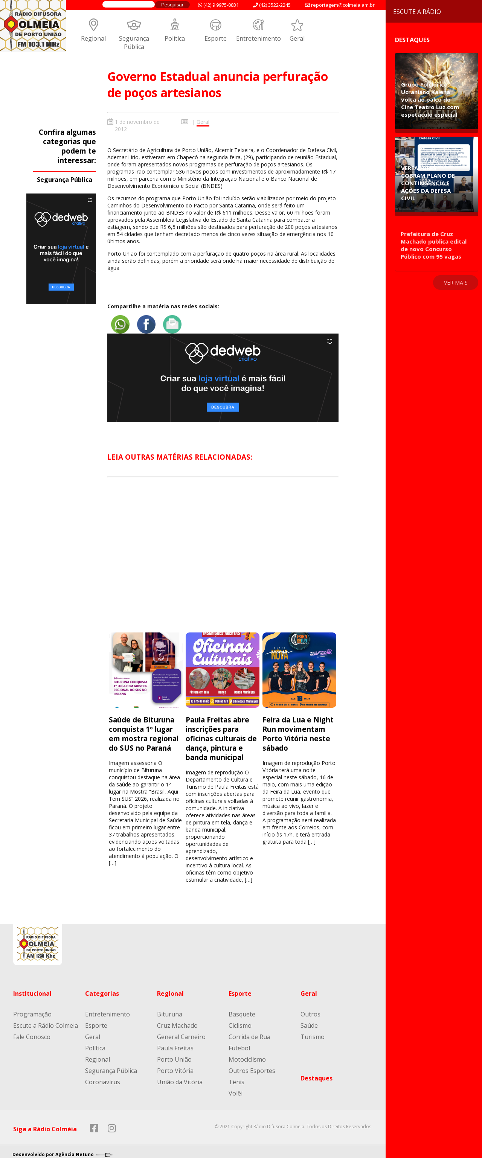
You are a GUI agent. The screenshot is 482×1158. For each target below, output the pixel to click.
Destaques (316, 1073)
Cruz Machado (177, 1020)
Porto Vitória (175, 1066)
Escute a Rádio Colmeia (45, 1020)
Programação (32, 1009)
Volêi (236, 1088)
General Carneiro (181, 1032)
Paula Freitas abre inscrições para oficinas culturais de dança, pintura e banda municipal (221, 733)
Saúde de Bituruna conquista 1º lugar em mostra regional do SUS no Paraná (143, 729)
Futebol (239, 1043)
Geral (297, 38)
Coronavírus (102, 1077)
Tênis (236, 1077)
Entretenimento (258, 38)
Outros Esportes (252, 1066)
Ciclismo (240, 1020)
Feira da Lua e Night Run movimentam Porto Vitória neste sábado (298, 729)
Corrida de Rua (249, 1032)
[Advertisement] (223, 557)
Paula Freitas (175, 1043)
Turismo (312, 1032)
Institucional (32, 988)
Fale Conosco (31, 1032)
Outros (310, 1009)
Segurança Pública (134, 42)
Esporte (215, 38)
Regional (93, 38)
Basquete (242, 1009)
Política (175, 38)
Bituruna (169, 1009)
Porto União (174, 1054)
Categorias (102, 988)
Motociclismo (247, 1054)
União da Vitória (180, 1077)
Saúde (309, 1020)
